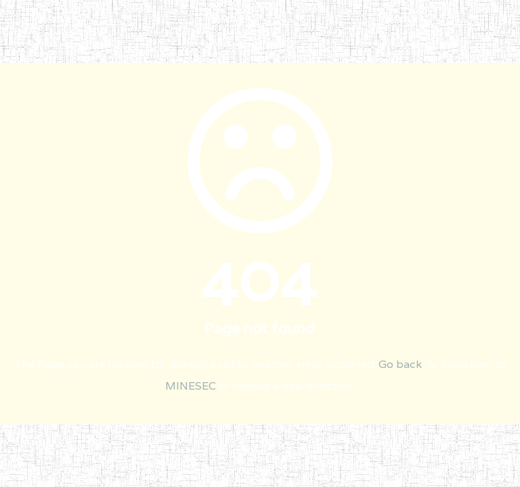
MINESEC (190, 386)
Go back (400, 364)
